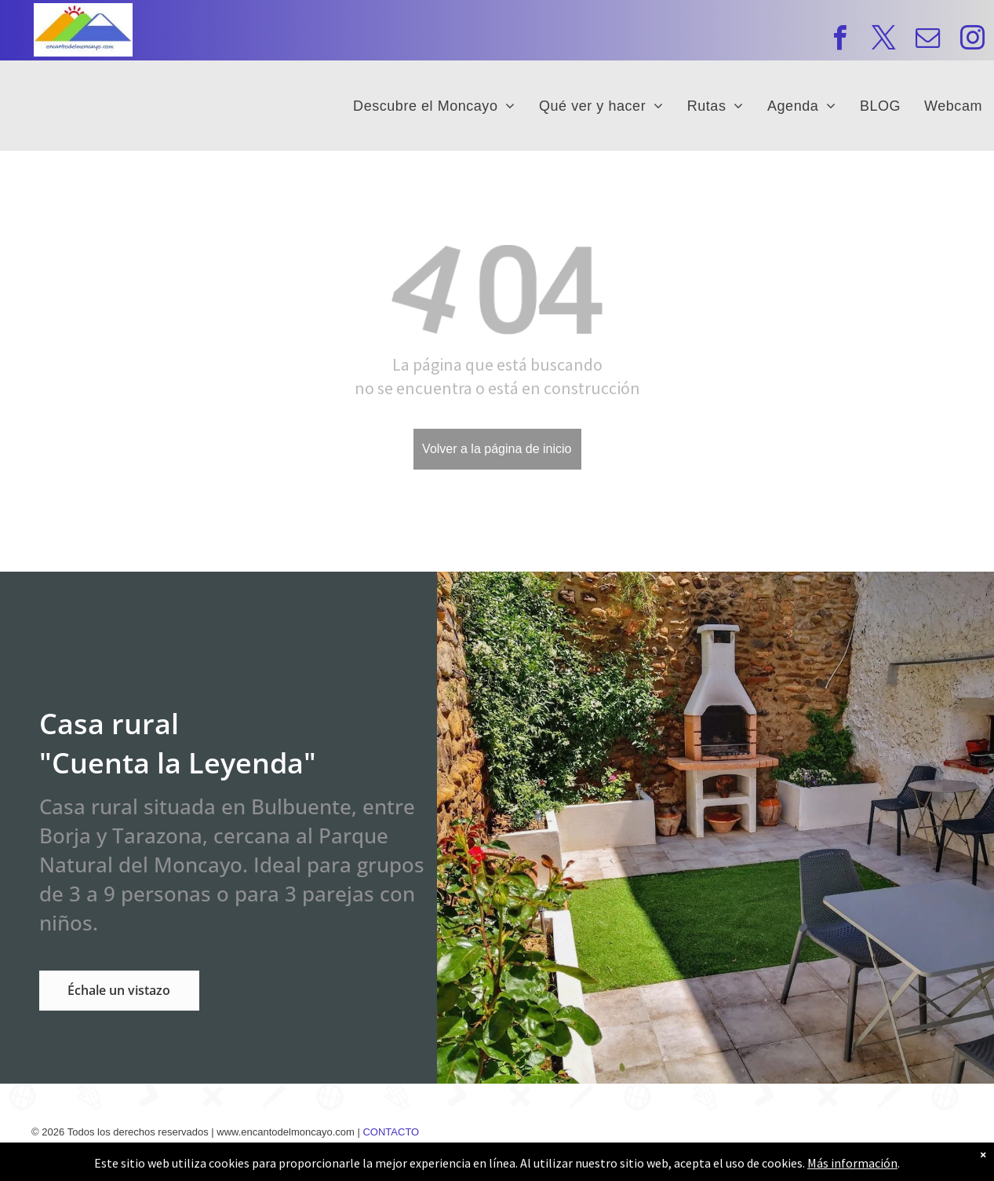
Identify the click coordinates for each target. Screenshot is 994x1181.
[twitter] (883, 40)
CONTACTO (390, 1132)
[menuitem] (434, 105)
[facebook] (839, 40)
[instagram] (972, 40)
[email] (927, 40)
